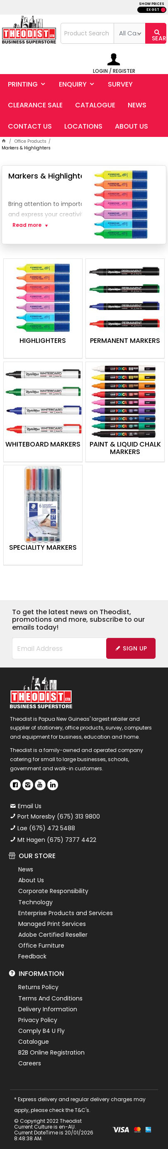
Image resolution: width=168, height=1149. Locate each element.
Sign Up (135, 648)
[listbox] (129, 33)
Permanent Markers (125, 341)
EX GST (152, 9)
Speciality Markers (43, 548)
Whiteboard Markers (42, 445)
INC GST (163, 9)
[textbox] (87, 33)
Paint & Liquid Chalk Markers (125, 449)
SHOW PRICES (151, 4)
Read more (26, 225)
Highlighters (42, 341)
